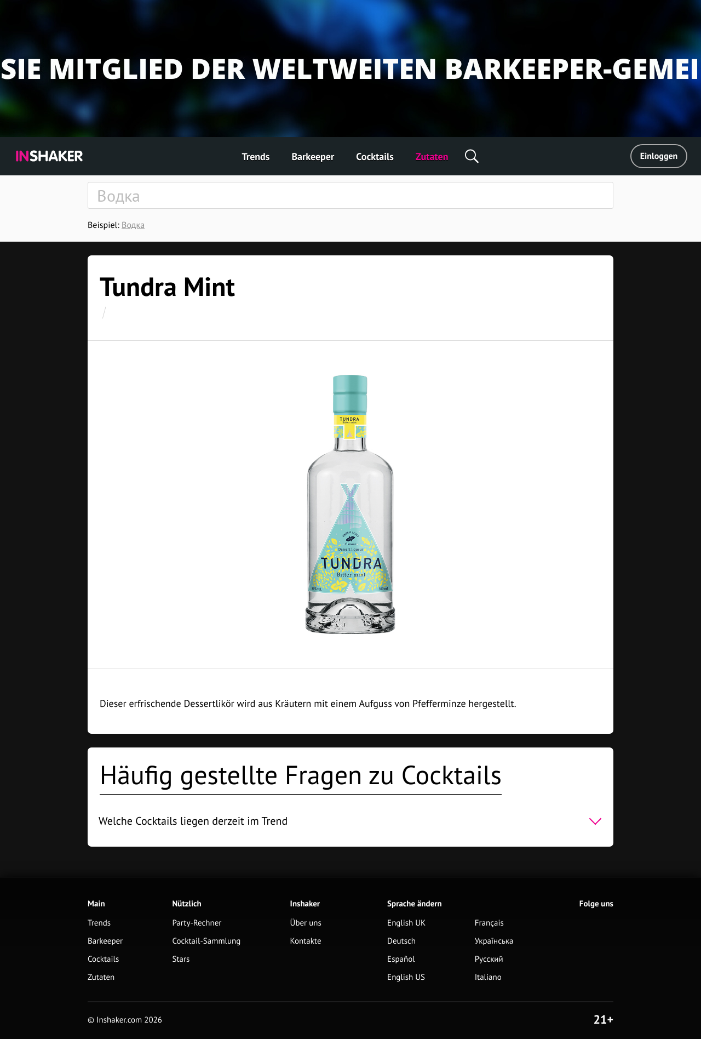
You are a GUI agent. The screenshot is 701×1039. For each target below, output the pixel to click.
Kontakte (305, 941)
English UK (406, 923)
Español (401, 959)
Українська (494, 941)
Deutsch (401, 941)
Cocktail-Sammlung (206, 941)
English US (406, 977)
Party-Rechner (196, 923)
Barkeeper (312, 156)
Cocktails (375, 156)
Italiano (488, 977)
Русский (489, 959)
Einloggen (659, 156)
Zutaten (432, 156)
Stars (180, 959)
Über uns (305, 923)
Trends (256, 156)
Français (489, 923)
